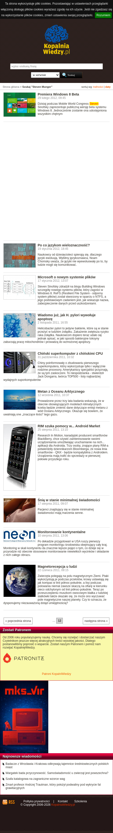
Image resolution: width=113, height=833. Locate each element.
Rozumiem (103, 15)
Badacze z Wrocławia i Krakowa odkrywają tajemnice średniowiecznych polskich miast (57, 765)
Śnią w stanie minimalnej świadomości (69, 500)
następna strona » (96, 621)
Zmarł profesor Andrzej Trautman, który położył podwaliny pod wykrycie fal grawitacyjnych (53, 786)
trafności (98, 86)
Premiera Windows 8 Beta (58, 94)
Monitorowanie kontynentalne (61, 532)
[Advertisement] (56, 180)
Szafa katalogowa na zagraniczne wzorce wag (35, 779)
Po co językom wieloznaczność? (64, 245)
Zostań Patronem (17, 630)
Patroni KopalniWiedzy (56, 674)
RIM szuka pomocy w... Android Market (69, 426)
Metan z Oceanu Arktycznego (61, 391)
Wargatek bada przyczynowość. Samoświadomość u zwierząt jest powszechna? (57, 773)
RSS (11, 802)
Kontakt (63, 801)
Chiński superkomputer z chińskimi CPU (70, 353)
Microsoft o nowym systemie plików (66, 277)
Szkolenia (80, 801)
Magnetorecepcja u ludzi (57, 566)
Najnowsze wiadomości (22, 756)
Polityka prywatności (36, 801)
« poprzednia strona (18, 621)
